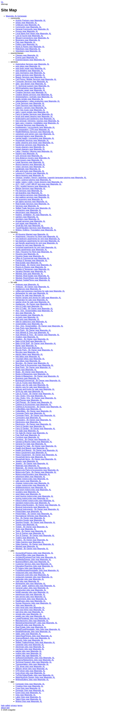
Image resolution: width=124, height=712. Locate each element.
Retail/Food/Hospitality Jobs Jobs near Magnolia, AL (38, 629)
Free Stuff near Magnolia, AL (28, 435)
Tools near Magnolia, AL (26, 529)
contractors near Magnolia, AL (28, 210)
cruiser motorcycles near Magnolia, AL (32, 485)
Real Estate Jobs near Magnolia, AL (31, 627)
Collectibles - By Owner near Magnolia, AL (34, 411)
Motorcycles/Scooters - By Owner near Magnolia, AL (38, 505)
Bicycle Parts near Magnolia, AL (29, 348)
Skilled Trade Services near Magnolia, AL (33, 208)
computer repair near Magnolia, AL (30, 90)
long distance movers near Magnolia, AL (33, 158)
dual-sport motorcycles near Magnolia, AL (33, 490)
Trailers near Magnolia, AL (27, 538)
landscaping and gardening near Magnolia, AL (35, 119)
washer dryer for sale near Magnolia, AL (33, 302)
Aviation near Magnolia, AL (27, 337)
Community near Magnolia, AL (28, 27)
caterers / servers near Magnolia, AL (31, 108)
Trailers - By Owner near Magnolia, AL (32, 540)
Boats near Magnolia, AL (26, 370)
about (3, 708)
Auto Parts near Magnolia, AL (28, 328)
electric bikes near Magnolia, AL (29, 354)
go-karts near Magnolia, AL (27, 317)
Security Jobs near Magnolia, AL (29, 640)
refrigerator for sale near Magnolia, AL (32, 300)
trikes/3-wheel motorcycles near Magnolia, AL (35, 501)
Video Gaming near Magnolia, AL (30, 542)
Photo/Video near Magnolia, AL (29, 511)
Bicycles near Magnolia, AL (27, 352)
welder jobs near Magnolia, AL (28, 656)
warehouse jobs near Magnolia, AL (30, 594)
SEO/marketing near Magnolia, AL (30, 88)
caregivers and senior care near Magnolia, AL (35, 134)
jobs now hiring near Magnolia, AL (30, 610)
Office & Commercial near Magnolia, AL (32, 258)
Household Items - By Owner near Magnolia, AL (36, 459)
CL (2, 2)
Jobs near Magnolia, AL (26, 605)
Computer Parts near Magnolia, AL (30, 413)
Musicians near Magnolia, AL (28, 40)
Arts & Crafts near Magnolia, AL (29, 306)
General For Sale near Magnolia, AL (31, 444)
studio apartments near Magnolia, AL (31, 250)
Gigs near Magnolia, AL (26, 695)
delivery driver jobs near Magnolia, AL (32, 669)
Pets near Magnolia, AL (25, 42)
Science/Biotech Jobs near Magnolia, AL (33, 638)
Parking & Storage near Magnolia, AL (31, 260)
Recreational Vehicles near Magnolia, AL (33, 516)
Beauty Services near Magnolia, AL (31, 77)
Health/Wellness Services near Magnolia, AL (35, 132)
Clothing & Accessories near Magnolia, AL (33, 405)
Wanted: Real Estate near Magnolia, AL (32, 276)
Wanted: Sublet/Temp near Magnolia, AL (33, 280)
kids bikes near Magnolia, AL (28, 357)
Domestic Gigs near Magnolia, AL (30, 690)
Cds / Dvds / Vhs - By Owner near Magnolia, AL (36, 398)
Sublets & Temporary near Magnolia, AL (33, 269)
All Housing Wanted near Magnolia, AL (32, 234)
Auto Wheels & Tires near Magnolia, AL (32, 333)
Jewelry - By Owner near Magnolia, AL (32, 463)
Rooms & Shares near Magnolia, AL (31, 267)
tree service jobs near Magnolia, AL (31, 597)
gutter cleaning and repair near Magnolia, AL (35, 143)
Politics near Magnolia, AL (27, 44)
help (3, 705)
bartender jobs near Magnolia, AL (30, 579)
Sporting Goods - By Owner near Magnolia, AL (35, 522)
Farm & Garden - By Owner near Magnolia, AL (35, 429)
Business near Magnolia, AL (27, 378)
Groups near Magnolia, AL (27, 31)
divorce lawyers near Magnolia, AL (30, 164)
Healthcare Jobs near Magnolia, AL (31, 601)
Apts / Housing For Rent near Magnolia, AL (34, 252)
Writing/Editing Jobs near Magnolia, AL (32, 680)
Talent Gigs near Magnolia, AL (28, 699)
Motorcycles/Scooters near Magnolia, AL (33, 474)
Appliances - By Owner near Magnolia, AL (33, 304)
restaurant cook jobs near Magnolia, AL (32, 575)
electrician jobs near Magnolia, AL (30, 647)
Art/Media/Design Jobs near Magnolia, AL (33, 559)
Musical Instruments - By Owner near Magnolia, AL (37, 509)
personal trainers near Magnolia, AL (31, 136)
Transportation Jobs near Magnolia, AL (32, 664)
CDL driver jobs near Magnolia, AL (30, 666)
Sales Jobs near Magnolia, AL (28, 634)
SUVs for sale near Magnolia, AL (29, 391)
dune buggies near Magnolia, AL (29, 315)
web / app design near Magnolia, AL (31, 84)
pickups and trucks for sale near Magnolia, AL (35, 389)
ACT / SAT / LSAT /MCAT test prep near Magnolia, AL (38, 184)
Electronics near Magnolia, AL (28, 422)
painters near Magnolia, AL (27, 217)
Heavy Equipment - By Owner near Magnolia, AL (36, 455)
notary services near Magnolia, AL (30, 167)
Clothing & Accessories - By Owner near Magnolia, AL (39, 407)
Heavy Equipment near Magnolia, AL (31, 453)
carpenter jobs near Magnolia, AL (30, 645)
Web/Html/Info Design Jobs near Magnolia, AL (35, 677)
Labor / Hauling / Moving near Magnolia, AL (34, 151)
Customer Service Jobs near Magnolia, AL (34, 564)
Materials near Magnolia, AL (27, 466)
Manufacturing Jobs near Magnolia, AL (32, 621)
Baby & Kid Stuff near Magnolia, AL (31, 341)
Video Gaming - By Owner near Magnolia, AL (35, 544)
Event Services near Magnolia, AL (30, 106)
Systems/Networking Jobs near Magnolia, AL (35, 660)
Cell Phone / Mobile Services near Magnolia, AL (36, 79)
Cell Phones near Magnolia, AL (29, 400)
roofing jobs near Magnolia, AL (29, 653)
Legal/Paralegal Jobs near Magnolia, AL (33, 618)
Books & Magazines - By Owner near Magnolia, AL (37, 376)
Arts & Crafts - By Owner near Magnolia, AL (34, 308)
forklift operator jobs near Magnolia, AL (32, 592)
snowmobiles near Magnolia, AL (29, 324)
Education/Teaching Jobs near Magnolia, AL (34, 566)
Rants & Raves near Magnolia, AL (30, 47)
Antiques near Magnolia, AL (27, 284)
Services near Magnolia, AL (27, 206)
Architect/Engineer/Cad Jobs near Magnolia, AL (36, 557)
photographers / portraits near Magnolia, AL (34, 97)
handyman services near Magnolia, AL (32, 145)
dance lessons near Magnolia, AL (30, 175)
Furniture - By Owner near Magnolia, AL (33, 439)
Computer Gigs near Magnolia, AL (30, 684)
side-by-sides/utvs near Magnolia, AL (31, 322)
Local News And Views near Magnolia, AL (33, 33)
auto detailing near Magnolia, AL (29, 71)
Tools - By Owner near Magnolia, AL (31, 531)
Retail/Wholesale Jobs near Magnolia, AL (33, 632)
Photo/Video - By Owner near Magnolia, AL (34, 514)
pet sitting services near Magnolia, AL (32, 202)
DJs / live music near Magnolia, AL (30, 110)
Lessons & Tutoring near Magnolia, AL (32, 173)
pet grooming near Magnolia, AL (29, 199)
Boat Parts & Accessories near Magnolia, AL (34, 365)
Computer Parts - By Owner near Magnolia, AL (35, 415)
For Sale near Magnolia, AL (27, 431)
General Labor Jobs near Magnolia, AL (32, 588)
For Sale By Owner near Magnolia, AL (32, 433)
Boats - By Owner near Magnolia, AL (31, 372)
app (8, 708)
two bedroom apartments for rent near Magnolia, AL (38, 241)
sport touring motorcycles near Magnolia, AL (34, 496)
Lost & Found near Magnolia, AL (29, 36)
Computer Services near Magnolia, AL (32, 82)
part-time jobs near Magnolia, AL (29, 612)
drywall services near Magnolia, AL (30, 221)
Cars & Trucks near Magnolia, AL (30, 383)
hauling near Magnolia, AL (27, 154)
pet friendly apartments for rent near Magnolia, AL (37, 243)
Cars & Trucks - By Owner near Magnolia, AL (35, 394)
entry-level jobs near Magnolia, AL (30, 608)
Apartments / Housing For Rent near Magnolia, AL (37, 236)
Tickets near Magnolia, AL (27, 525)
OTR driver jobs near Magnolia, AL (30, 671)
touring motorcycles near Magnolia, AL (32, 498)
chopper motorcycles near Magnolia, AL (33, 483)
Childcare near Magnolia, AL (28, 25)
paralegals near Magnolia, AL (28, 169)
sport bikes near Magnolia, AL (28, 494)
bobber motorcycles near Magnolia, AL (32, 479)
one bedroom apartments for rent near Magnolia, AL (38, 239)
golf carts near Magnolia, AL (27, 319)
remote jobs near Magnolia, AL (29, 614)
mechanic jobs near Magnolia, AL (30, 649)
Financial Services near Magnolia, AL (31, 125)
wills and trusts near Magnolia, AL (30, 171)
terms (20, 705)
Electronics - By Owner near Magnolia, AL (33, 424)
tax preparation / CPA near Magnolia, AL (33, 130)
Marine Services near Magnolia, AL (31, 188)
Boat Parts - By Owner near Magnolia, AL (33, 367)
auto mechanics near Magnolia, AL (30, 73)
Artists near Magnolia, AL (26, 23)
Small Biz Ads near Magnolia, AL (29, 226)
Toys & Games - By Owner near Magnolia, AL (35, 535)
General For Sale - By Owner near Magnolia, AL (36, 446)
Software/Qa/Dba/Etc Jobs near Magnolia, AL (35, 658)
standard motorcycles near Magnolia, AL (33, 503)
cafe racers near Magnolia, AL (28, 481)
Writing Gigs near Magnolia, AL (29, 701)
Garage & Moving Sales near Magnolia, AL (34, 442)
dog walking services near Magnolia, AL (33, 197)
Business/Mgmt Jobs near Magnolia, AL (33, 562)
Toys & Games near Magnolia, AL (30, 533)
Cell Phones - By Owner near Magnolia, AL (34, 402)
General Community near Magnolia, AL (32, 29)
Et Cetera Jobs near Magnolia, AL (30, 568)
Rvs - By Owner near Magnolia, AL (30, 518)
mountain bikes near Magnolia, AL (30, 359)
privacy (14, 705)
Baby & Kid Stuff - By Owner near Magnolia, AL (36, 343)
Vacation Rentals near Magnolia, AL (31, 271)
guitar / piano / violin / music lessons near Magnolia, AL (39, 182)
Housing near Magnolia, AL (27, 254)
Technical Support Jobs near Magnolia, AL (34, 662)
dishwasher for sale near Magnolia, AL (32, 293)
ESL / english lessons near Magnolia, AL (33, 186)
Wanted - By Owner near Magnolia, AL (32, 549)
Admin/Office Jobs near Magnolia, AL (31, 555)
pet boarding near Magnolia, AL (29, 193)
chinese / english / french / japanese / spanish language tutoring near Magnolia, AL (51, 178)
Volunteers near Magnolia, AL (28, 51)
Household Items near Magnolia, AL (31, 457)
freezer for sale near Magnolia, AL (30, 295)
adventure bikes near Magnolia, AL (30, 477)
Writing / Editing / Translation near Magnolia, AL (36, 230)
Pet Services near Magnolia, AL (29, 191)
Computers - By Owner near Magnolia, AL (33, 420)
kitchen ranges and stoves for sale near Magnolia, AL (38, 298)
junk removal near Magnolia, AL (29, 156)
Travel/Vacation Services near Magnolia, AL (34, 228)
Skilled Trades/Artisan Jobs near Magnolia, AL (35, 642)
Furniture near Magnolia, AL (27, 437)
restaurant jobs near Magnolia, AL (30, 573)
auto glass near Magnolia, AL (28, 66)
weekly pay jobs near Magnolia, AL (30, 616)
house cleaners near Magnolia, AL (30, 147)
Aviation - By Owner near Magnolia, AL (32, 339)
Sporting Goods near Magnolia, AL (30, 520)
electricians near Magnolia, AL (28, 212)
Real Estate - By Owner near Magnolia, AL (34, 265)
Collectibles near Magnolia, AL (29, 409)
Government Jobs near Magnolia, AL (31, 599)
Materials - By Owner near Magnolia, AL (33, 468)
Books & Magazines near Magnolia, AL (32, 374)
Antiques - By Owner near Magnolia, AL (32, 287)
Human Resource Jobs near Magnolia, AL (33, 603)
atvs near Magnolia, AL (25, 313)
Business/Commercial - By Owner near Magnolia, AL (38, 381)
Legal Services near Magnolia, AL (30, 162)
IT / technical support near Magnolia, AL (33, 86)
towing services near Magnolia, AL (30, 75)
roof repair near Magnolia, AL (28, 223)
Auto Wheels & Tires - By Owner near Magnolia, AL (37, 335)
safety (7, 705)
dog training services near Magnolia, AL (32, 195)
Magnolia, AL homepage (16, 16)
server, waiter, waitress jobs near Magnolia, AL (35, 586)
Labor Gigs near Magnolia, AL (28, 697)
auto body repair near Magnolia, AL (31, 68)
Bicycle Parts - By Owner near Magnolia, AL (34, 350)
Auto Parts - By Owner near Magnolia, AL (33, 330)
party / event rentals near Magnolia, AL (32, 112)
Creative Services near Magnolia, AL (31, 92)
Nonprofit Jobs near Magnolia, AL (30, 625)
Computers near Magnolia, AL (28, 418)
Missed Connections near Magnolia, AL (32, 38)
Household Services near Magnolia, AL (32, 140)
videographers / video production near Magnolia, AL (38, 101)
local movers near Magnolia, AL (29, 160)
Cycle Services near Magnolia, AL (30, 103)
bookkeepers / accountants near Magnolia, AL (35, 127)
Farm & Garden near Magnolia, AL (30, 426)
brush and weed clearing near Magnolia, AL (34, 116)
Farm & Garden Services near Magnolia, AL (34, 114)
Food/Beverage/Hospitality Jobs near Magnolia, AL (37, 570)
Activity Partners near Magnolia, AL (31, 20)
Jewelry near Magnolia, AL (27, 461)
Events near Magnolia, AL (27, 58)
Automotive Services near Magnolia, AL (32, 64)
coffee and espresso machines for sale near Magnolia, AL (40, 291)
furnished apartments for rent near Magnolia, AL (36, 247)
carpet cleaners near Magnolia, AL (30, 149)
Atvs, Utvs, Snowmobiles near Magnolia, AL (34, 311)
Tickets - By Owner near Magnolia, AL (32, 527)
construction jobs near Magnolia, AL (31, 590)
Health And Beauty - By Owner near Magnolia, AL (37, 450)
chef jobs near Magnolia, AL (27, 581)
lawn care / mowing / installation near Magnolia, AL (37, 123)
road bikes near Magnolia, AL (28, 361)
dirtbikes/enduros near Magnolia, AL (31, 487)
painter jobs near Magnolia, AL (29, 651)
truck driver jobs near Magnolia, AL (30, 673)
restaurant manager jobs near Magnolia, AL (34, 577)
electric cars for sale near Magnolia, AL (32, 387)
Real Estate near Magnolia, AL (29, 263)
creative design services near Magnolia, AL (34, 95)
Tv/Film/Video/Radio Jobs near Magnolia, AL (35, 675)
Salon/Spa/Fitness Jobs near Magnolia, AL (34, 636)
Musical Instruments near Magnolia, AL (32, 507)
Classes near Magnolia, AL (27, 55)
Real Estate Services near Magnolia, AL (33, 204)
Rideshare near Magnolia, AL (28, 49)
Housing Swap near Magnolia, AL (30, 256)
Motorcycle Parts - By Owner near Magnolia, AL (36, 472)
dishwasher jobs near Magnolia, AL (31, 584)
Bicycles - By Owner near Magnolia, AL (32, 363)
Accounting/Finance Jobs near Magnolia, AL (34, 553)
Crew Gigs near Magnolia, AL (28, 688)
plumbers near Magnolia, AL (28, 219)
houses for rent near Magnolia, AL (30, 245)
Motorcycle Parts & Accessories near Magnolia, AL (37, 470)
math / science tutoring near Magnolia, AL (33, 180)
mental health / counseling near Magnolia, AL (35, 138)
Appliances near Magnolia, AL (28, 289)
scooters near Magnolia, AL (27, 492)
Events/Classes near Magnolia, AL (30, 60)
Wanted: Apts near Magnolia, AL (29, 274)
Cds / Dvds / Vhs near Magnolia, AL (31, 396)
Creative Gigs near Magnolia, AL (29, 686)
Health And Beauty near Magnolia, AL (32, 448)
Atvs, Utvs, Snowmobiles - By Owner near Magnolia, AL (39, 326)
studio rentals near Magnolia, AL (29, 99)
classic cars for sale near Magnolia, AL (32, 385)
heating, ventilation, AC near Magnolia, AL (33, 215)
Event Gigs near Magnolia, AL (28, 693)
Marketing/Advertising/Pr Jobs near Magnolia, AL (36, 623)
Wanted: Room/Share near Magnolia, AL (33, 278)
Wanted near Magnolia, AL (27, 546)
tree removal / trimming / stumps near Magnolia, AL (37, 121)
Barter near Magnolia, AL (26, 346)
